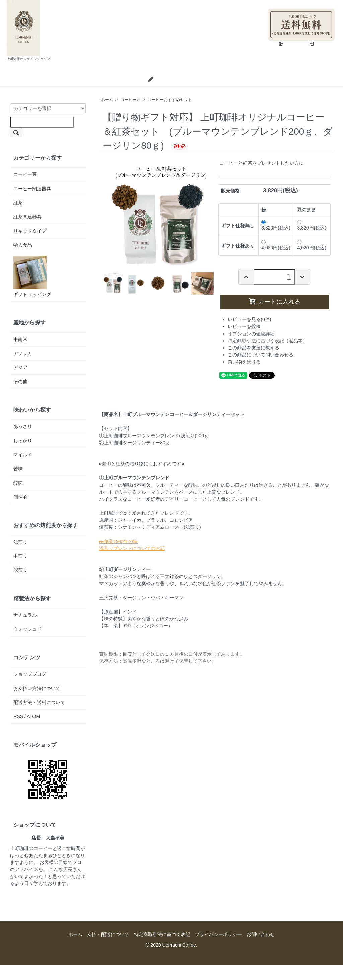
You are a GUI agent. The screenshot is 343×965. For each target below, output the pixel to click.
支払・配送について (111, 79)
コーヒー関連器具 (32, 188)
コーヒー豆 (130, 99)
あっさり (22, 426)
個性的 (20, 497)
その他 (20, 381)
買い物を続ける (244, 361)
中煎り (20, 556)
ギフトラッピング (32, 276)
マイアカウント (315, 3)
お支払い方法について (36, 688)
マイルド (22, 454)
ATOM (33, 716)
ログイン (322, 44)
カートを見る (265, 79)
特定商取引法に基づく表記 (162, 934)
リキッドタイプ (29, 231)
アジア (20, 367)
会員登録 (291, 44)
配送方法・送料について (39, 702)
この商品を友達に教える (253, 347)
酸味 (18, 483)
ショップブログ (168, 79)
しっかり (22, 440)
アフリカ (22, 353)
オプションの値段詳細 (251, 333)
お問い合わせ (218, 79)
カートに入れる (274, 301)
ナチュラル (25, 615)
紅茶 (18, 202)
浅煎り (20, 542)
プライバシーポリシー (218, 934)
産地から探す (29, 322)
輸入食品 (22, 245)
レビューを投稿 (244, 326)
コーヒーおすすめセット (170, 99)
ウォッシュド (27, 629)
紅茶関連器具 (27, 216)
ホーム (64, 79)
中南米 (20, 339)
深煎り (20, 570)
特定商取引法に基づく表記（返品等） (267, 340)
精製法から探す (32, 598)
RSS (18, 716)
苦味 (18, 468)
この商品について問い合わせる (260, 354)
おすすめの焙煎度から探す (45, 525)
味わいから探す (32, 410)
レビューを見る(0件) (249, 319)
